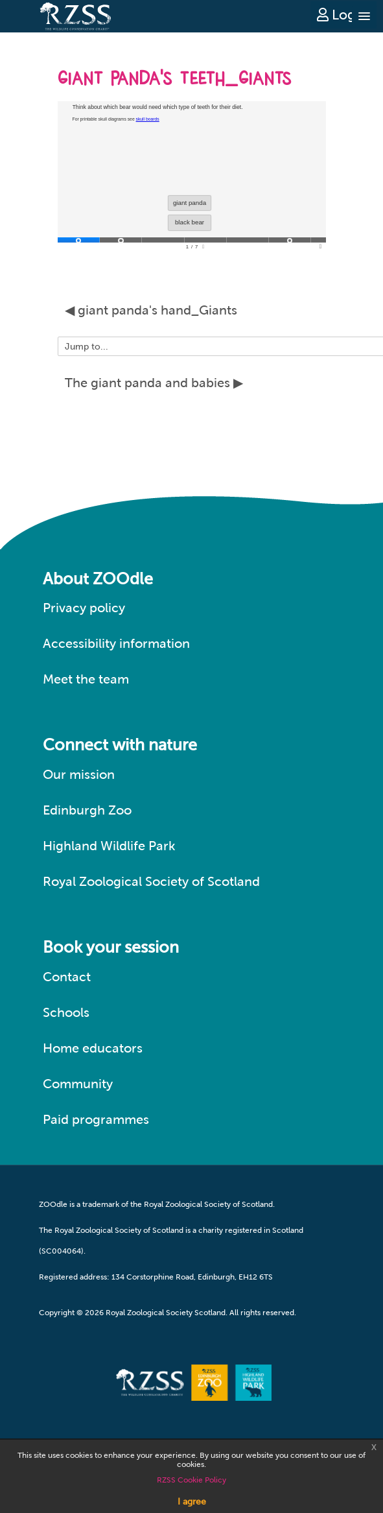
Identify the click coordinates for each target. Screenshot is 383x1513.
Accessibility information (116, 643)
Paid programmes (96, 1119)
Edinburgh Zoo (87, 810)
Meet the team (86, 679)
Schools (66, 1012)
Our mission (79, 774)
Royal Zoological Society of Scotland (151, 881)
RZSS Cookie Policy (191, 1479)
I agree (192, 1501)
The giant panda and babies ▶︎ (154, 382)
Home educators (93, 1048)
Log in (343, 14)
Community (78, 1084)
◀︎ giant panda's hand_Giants (151, 310)
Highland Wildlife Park (109, 846)
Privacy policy (84, 608)
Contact (67, 977)
